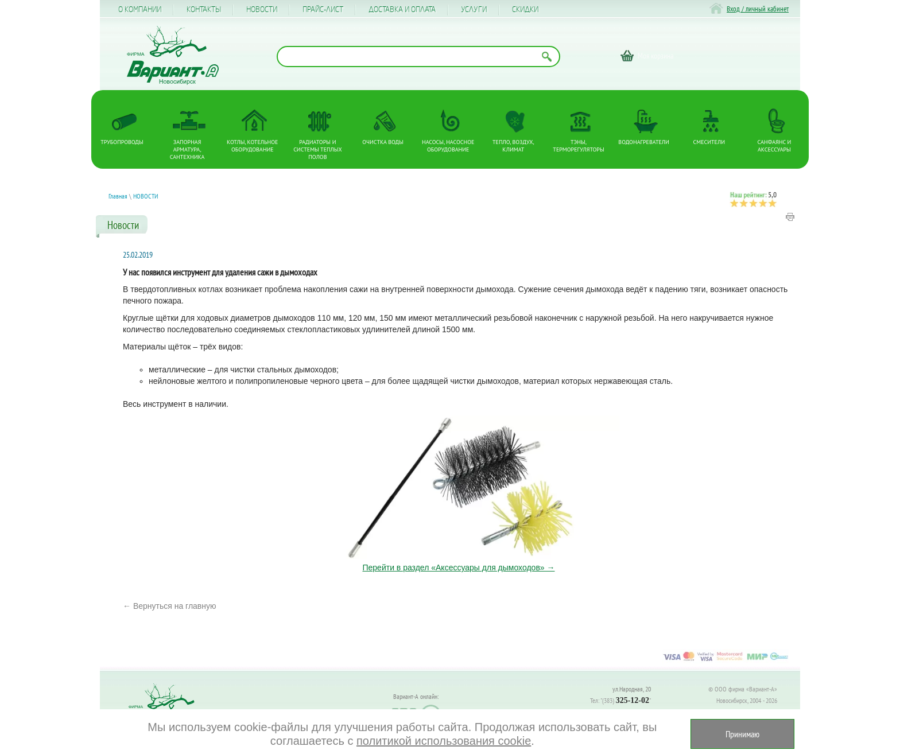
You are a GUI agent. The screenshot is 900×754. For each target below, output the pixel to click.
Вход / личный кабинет (758, 9)
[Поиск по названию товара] (418, 56)
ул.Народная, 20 (631, 689)
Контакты (204, 10)
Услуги (474, 10)
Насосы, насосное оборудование (448, 145)
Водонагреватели (643, 142)
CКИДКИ (525, 10)
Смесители (709, 142)
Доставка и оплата (402, 10)
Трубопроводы (121, 142)
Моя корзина (656, 55)
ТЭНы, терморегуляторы (578, 145)
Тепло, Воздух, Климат (513, 145)
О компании (139, 10)
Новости (261, 10)
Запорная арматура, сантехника (187, 149)
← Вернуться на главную (169, 606)
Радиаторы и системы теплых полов (317, 149)
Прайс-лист (322, 10)
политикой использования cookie (443, 740)
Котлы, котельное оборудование (252, 145)
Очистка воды (383, 142)
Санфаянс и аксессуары (775, 145)
